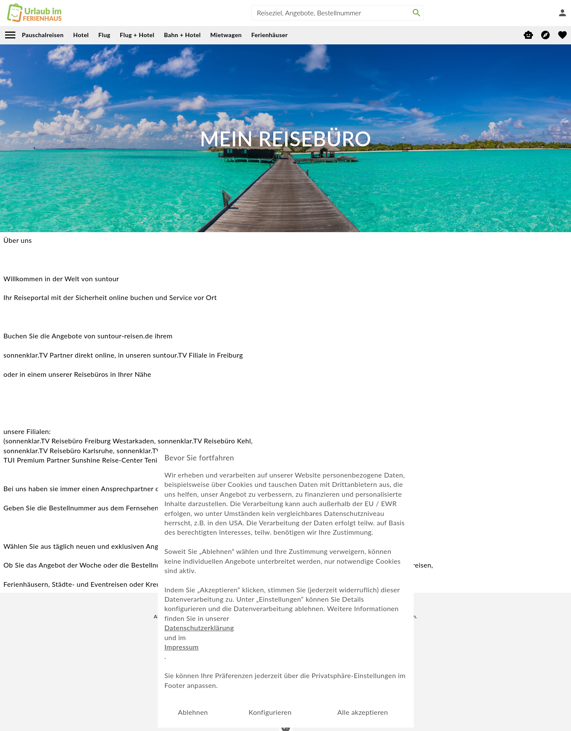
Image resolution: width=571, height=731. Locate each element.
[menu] (10, 35)
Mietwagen (226, 34)
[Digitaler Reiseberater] (528, 35)
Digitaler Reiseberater (247, 672)
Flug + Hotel (137, 34)
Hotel (81, 34)
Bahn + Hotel (182, 34)
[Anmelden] (562, 13)
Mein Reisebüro (192, 672)
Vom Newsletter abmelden (285, 651)
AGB (392, 672)
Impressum (296, 672)
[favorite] (562, 35)
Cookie (368, 672)
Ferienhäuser (269, 34)
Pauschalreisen (43, 34)
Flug (104, 34)
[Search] (417, 13)
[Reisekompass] (545, 35)
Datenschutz (334, 672)
